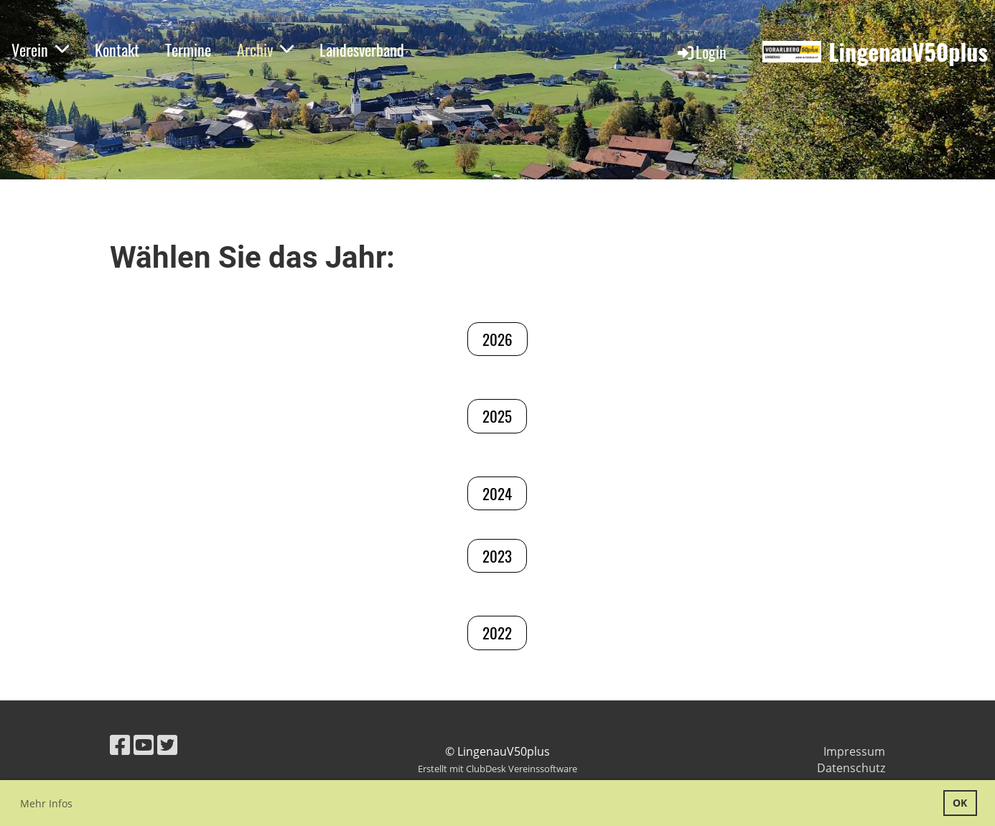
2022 (497, 632)
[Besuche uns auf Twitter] (167, 744)
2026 (497, 339)
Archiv (265, 49)
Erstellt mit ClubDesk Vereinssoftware (497, 768)
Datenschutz (851, 768)
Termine (188, 49)
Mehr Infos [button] (46, 803)
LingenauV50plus (908, 52)
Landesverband (361, 49)
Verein (40, 49)
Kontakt (117, 49)
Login (701, 51)
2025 (497, 416)
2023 (497, 556)
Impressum (854, 751)
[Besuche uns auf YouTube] (144, 744)
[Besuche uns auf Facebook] (120, 744)
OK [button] (960, 802)
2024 (497, 493)
